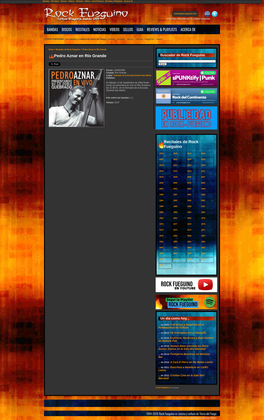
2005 (175, 183)
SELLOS (128, 29)
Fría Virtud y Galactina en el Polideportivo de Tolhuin (181, 326)
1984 (189, 212)
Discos (64, 1)
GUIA (140, 29)
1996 (189, 195)
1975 (203, 224)
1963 (203, 242)
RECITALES (83, 29)
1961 (175, 248)
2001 (175, 189)
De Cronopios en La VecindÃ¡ (188, 332)
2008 (189, 177)
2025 (175, 153)
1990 (161, 206)
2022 (161, 159)
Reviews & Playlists (113, 1)
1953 (175, 259)
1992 (189, 201)
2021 (175, 159)
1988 (189, 206)
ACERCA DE (188, 29)
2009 (175, 177)
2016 (189, 165)
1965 (175, 242)
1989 (175, 206)
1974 (161, 230)
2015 (203, 165)
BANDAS (52, 29)
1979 (203, 218)
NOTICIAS (99, 29)
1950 (161, 265)
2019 (203, 159)
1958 (161, 253)
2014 (161, 171)
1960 (189, 248)
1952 (189, 259)
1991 (203, 201)
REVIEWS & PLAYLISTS (162, 29)
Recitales (55, 1)
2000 (189, 189)
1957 (175, 253)
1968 (189, 236)
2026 (161, 153)
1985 (175, 212)
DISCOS (67, 29)
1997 (175, 195)
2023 (203, 153)
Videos (71, 1)
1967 (203, 236)
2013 (175, 171)
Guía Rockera (98, 1)
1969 (175, 236)
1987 (203, 206)
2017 (175, 165)
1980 (189, 218)
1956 (189, 253)
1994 (161, 201)
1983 (203, 212)
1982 (161, 218)
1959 (203, 248)
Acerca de (128, 1)
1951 (203, 259)
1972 (189, 230)
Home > (52, 50)
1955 (203, 253)
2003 (203, 183)
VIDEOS (115, 29)
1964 (189, 242)
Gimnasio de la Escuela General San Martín (132, 75)
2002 (161, 189)
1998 (161, 195)
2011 (203, 171)
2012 (189, 171)
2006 (161, 183)
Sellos (87, 1)
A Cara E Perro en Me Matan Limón (191, 362)
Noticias (79, 1)
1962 (161, 248)
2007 (203, 177)
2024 (189, 153)
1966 (161, 242)
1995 (203, 195)
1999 (203, 189)
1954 (161, 259)
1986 (161, 212)
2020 (189, 159)
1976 (189, 224)
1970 (161, 236)
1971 (203, 230)
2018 (161, 165)
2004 (189, 183)
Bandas (46, 1)
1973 (175, 230)
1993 (175, 201)
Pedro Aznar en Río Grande (95, 50)
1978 (161, 224)
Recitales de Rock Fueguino (68, 50)
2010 (161, 177)
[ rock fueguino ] (163, 388)
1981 (175, 218)
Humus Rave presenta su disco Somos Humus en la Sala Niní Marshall (183, 347)
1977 (175, 224)
